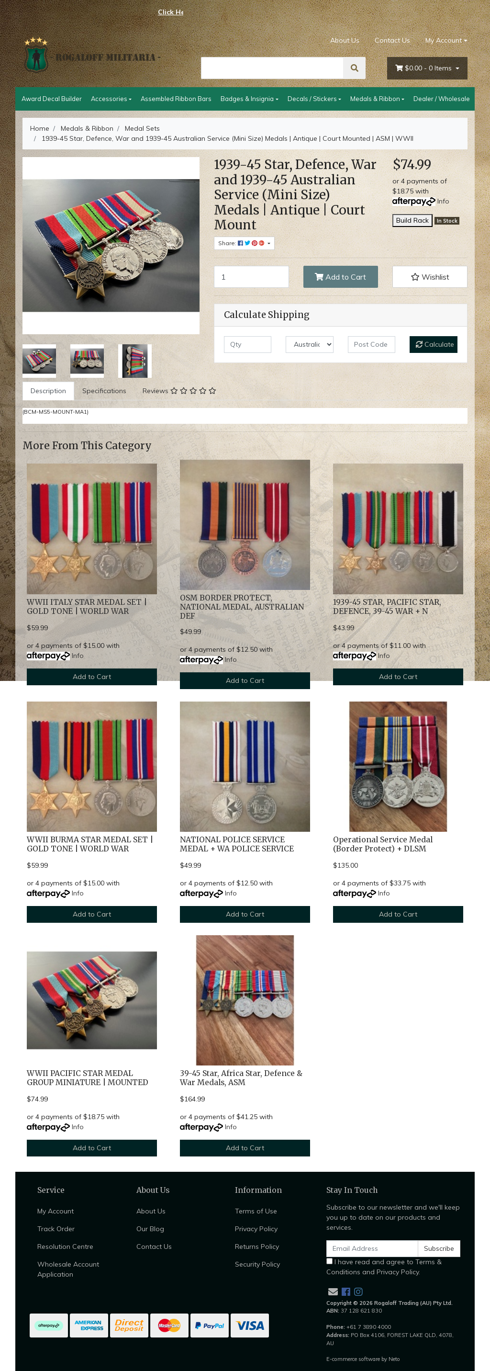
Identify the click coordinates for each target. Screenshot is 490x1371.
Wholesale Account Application (68, 1269)
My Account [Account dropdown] (443, 40)
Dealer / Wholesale (441, 98)
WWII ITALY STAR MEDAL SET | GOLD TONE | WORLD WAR (87, 607)
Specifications (104, 390)
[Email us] (333, 1292)
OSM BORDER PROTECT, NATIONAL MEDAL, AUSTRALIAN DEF (242, 607)
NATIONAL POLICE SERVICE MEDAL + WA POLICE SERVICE (237, 844)
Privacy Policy (256, 1228)
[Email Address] (372, 1248)
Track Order (56, 1228)
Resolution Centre (65, 1246)
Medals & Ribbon (375, 98)
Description (48, 390)
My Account (55, 1211)
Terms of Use (256, 1211)
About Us (344, 40)
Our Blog (150, 1228)
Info (443, 201)
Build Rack (412, 220)
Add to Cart (340, 277)
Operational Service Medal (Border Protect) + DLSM (383, 844)
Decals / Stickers (312, 98)
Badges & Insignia (247, 98)
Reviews (179, 390)
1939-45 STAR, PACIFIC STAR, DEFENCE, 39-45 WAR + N (387, 607)
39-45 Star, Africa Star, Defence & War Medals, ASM (241, 1078)
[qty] (247, 344)
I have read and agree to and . (384, 1267)
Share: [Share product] (242, 243)
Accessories (109, 98)
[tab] (48, 391)
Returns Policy (257, 1246)
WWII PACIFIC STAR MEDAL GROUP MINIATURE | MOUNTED (87, 1078)
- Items (424, 68)
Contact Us (392, 40)
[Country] (309, 344)
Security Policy (257, 1264)
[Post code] (371, 344)
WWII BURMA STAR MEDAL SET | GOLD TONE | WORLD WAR (90, 844)
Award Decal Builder (52, 98)
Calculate (435, 344)
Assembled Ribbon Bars (176, 98)
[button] (430, 277)
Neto (394, 1359)
